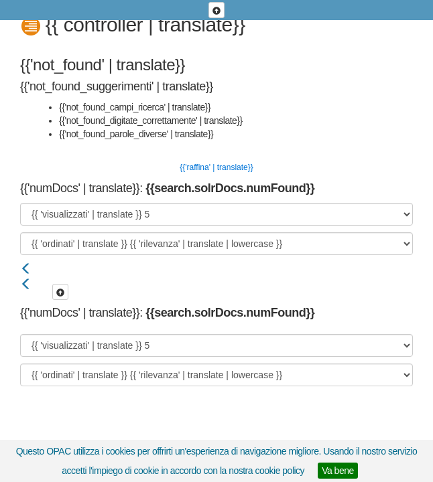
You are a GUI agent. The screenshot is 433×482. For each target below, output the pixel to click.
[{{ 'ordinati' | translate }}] (216, 243)
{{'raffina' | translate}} (216, 167)
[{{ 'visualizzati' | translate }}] (216, 214)
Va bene (338, 470)
